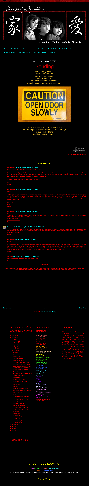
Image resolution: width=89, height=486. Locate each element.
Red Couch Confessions (20, 388)
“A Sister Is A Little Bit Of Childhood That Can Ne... (21, 408)
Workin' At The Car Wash (20, 400)
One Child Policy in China (18, 49)
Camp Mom (16, 413)
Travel (76, 352)
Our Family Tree (18, 358)
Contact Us (52, 52)
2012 (13, 426)
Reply (9, 184)
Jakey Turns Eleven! (19, 402)
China (64, 335)
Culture (72, 335)
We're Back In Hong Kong (20, 369)
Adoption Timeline (9, 52)
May (15, 347)
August (16, 415)
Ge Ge (64, 339)
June (15, 348)
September (17, 417)
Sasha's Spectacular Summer (22, 390)
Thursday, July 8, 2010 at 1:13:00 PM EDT (28, 189)
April (15, 345)
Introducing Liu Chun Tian (36, 49)
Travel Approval (66, 354)
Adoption (65, 332)
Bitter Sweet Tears (18, 360)
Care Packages (77, 333)
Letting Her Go (17, 356)
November (17, 421)
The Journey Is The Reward (21, 364)
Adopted (15, 352)
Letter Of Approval (79, 343)
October (16, 419)
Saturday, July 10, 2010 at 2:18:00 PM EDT (26, 256)
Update (75, 354)
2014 (13, 430)
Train (69, 352)
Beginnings (16, 377)
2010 (13, 337)
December (17, 422)
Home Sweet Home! (19, 379)
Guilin (76, 341)
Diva (14, 394)
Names (82, 344)
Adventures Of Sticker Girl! (21, 362)
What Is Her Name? (65, 49)
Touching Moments (18, 403)
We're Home (68, 356)
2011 (13, 424)
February (16, 341)
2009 (13, 335)
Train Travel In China (40, 52)
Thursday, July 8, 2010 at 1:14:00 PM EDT (28, 211)
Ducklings (16, 411)
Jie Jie (70, 343)
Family (69, 337)
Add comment (44, 264)
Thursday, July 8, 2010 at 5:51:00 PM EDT (31, 227)
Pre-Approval (76, 349)
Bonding (44, 66)
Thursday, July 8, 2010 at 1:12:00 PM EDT (28, 167)
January (16, 339)
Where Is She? (51, 49)
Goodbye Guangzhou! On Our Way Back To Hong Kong (22, 366)
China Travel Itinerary (24, 52)
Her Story (16, 371)
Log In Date (75, 344)
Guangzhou (66, 341)
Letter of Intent (66, 344)
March (16, 343)
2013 (13, 428)
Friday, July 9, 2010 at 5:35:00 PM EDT (27, 239)
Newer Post (7, 308)
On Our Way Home (18, 375)
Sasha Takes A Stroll (19, 405)
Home (6, 49)
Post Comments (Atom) (48, 312)
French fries (79, 337)
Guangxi (76, 339)
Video (81, 354)
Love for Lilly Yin (12, 227)
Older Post (82, 308)
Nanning (66, 347)
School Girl (16, 384)
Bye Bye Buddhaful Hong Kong (22, 373)
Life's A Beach (17, 392)
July (15, 350)
